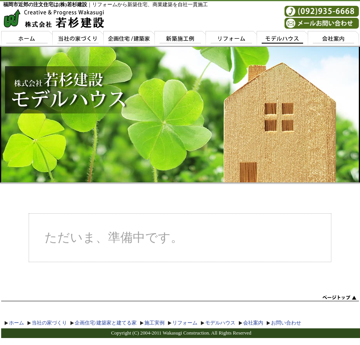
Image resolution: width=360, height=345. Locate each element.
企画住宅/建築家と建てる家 (128, 38)
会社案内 (333, 38)
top (180, 297)
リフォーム (231, 38)
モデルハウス (282, 38)
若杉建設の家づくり (77, 38)
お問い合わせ (322, 23)
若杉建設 (54, 19)
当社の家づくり (49, 323)
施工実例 (180, 38)
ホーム (26, 38)
